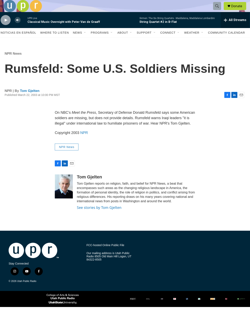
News (77, 41)
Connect (168, 41)
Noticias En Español (18, 41)
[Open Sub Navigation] (85, 41)
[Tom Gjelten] (64, 195)
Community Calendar (226, 41)
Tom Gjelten (30, 100)
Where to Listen (54, 41)
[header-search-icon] (219, 11)
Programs (100, 41)
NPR (84, 142)
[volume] (17, 29)
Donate (239, 10)
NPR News (13, 62)
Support (144, 41)
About (122, 41)
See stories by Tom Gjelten (99, 216)
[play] (5, 29)
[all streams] (235, 29)
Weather (191, 41)
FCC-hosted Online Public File (105, 254)
